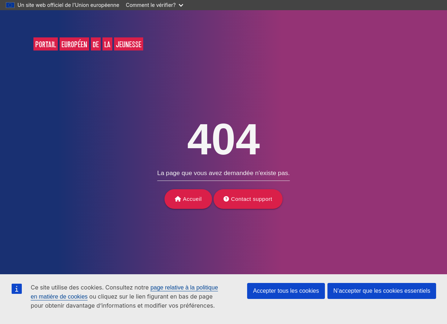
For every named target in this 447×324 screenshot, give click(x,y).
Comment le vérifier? (154, 5)
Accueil (192, 199)
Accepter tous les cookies (286, 291)
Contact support (251, 199)
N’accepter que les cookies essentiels (381, 291)
